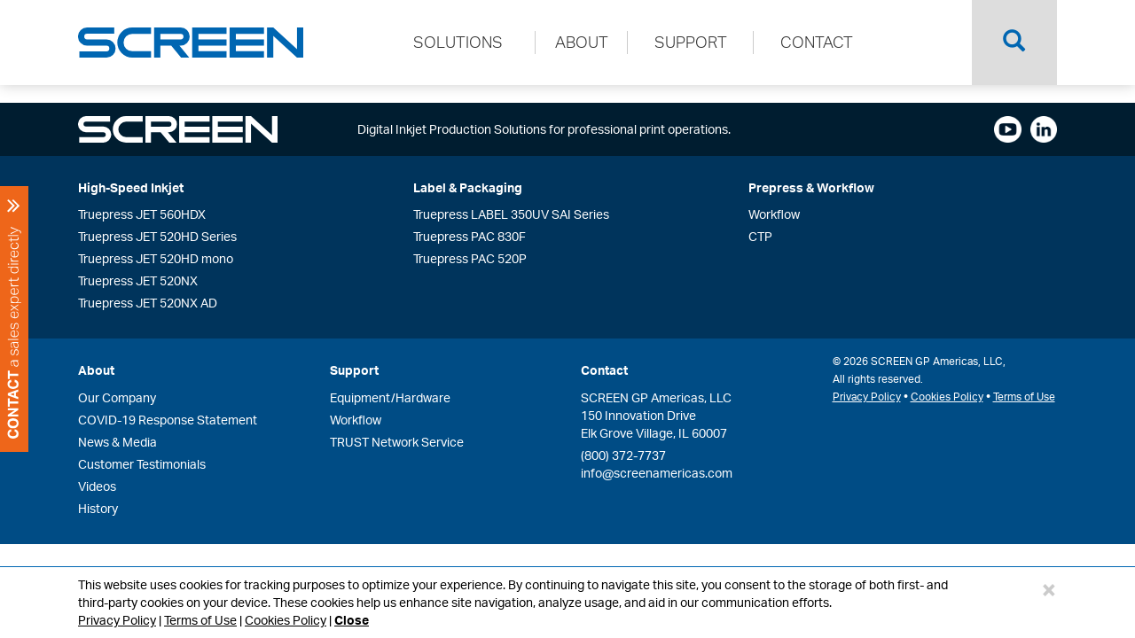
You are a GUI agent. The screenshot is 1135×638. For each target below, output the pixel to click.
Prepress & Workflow (811, 187)
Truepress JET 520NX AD (147, 302)
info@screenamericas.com (656, 472)
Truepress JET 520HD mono (155, 258)
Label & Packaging (467, 187)
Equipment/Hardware (390, 397)
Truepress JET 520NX (138, 280)
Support (354, 369)
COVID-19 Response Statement (167, 419)
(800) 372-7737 (623, 455)
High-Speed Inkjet (131, 187)
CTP (760, 236)
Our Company (117, 397)
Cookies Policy (285, 619)
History (98, 508)
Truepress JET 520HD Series (157, 236)
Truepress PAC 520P (470, 258)
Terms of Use (200, 619)
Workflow (774, 214)
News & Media (117, 441)
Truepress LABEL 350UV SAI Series (511, 214)
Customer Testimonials (142, 463)
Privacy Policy (117, 619)
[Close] (1049, 589)
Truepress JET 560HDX (142, 214)
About (96, 369)
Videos (97, 486)
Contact (604, 369)
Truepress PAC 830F (469, 236)
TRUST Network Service (397, 441)
